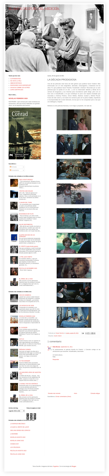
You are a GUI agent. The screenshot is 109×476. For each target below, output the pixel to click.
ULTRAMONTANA (15, 78)
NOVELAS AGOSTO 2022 (17, 437)
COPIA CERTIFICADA (16, 90)
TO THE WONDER (24, 361)
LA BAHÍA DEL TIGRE (25, 202)
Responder (56, 359)
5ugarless (56, 466)
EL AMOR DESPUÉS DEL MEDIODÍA (34, 9)
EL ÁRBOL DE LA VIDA (26, 279)
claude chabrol (57, 335)
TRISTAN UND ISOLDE (26, 191)
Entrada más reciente (54, 393)
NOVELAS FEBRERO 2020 (18, 98)
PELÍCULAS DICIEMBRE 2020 (28, 268)
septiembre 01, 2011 (67, 347)
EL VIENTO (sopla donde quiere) (28, 246)
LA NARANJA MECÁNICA (17, 423)
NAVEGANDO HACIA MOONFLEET (20, 85)
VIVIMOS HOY (14, 444)
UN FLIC (21, 339)
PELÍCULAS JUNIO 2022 (17, 454)
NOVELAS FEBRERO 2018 (27, 316)
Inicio (75, 393)
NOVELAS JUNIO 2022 (17, 440)
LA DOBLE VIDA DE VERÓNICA (28, 384)
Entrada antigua (95, 393)
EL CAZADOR (23, 327)
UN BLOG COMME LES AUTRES (20, 87)
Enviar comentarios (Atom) (63, 396)
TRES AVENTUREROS (26, 179)
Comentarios (14, 170)
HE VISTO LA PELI (15, 81)
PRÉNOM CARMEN (25, 349)
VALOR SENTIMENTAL (26, 224)
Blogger (74, 466)
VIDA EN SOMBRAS (25, 295)
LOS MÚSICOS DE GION (26, 305)
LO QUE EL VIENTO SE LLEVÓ (19, 427)
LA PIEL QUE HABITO (25, 257)
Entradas (13, 167)
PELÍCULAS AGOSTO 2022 (18, 450)
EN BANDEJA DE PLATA (26, 214)
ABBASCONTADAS (16, 83)
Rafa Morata (56, 347)
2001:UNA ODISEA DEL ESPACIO (20, 430)
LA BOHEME (14, 434)
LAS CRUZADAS (15, 447)
